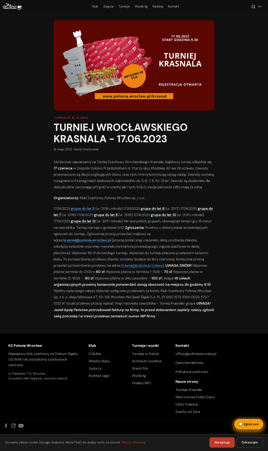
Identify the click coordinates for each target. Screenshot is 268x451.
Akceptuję (222, 442)
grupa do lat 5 (83, 208)
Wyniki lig (141, 6)
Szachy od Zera (187, 411)
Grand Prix (140, 368)
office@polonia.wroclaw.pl (195, 353)
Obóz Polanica (186, 404)
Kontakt (173, 6)
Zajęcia (108, 6)
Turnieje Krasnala (188, 389)
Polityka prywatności (191, 371)
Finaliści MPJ (141, 383)
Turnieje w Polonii (145, 353)
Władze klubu (99, 361)
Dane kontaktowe (189, 362)
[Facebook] (5, 425)
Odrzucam (250, 442)
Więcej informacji (134, 442)
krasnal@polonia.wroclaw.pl (87, 240)
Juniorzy (95, 368)
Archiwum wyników (147, 361)
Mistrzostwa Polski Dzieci (195, 397)
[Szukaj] (257, 7)
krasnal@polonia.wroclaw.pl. (143, 265)
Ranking (158, 6)
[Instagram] (13, 425)
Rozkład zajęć (99, 375)
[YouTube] (20, 425)
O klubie (95, 353)
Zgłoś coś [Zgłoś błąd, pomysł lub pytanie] (249, 424)
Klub (95, 6)
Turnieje (124, 6)
